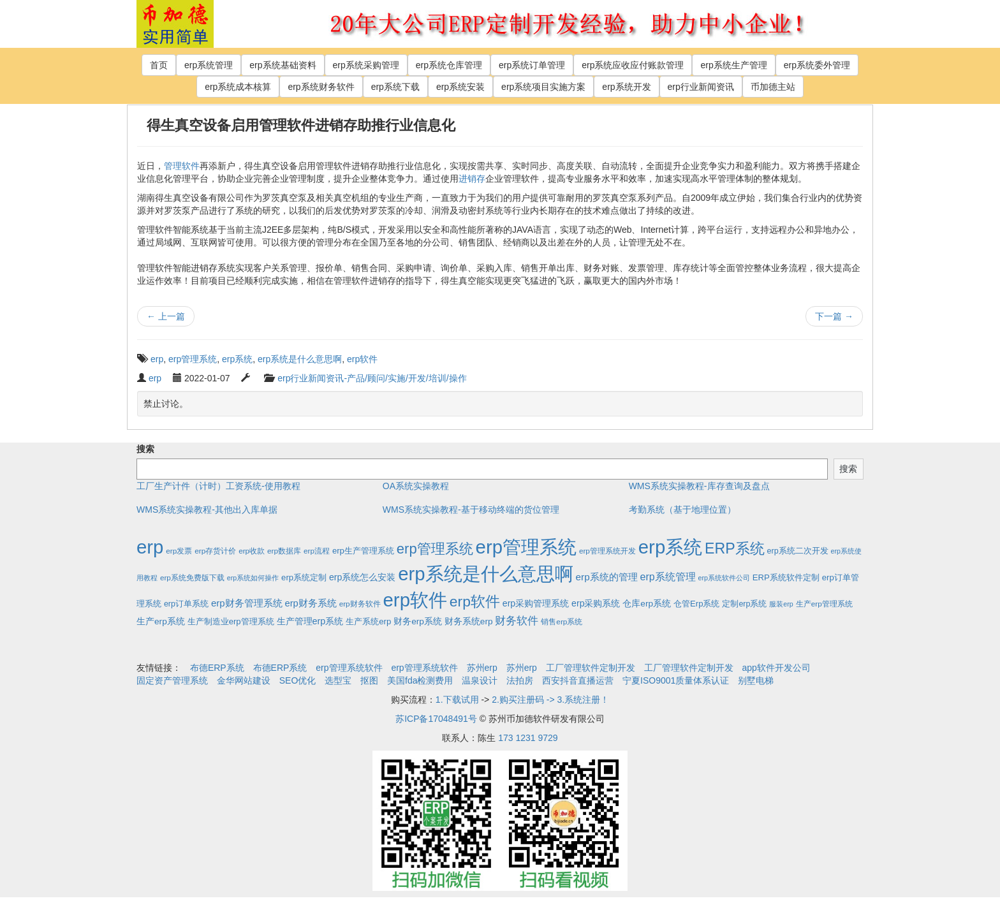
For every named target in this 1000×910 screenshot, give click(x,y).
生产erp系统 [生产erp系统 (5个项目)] (160, 621)
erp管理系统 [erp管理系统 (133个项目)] (435, 549)
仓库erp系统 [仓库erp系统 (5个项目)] (646, 603)
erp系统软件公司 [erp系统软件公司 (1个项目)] (724, 578)
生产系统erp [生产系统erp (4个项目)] (368, 621)
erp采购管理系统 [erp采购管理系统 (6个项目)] (536, 603)
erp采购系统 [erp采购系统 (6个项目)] (595, 603)
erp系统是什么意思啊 (300, 359)
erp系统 (237, 359)
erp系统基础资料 (282, 65)
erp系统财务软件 (321, 87)
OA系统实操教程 (416, 486)
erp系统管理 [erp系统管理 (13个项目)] (668, 576)
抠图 (369, 680)
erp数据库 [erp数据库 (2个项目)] (284, 551)
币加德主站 (773, 87)
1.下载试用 (457, 699)
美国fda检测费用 (420, 680)
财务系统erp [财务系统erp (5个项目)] (469, 621)
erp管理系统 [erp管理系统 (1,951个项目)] (526, 546)
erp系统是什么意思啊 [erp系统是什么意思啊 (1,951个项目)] (485, 573)
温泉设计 (479, 680)
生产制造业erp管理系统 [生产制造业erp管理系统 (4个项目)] (231, 621)
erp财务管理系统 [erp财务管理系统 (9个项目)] (247, 603)
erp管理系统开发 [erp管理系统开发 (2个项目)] (607, 551)
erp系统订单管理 (532, 65)
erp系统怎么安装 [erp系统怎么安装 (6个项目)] (362, 577)
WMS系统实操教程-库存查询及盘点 (699, 486)
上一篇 (166, 316)
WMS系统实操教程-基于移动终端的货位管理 (471, 509)
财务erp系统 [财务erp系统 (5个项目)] (417, 621)
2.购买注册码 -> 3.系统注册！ (550, 699)
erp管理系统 (192, 359)
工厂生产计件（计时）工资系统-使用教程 (218, 486)
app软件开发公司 (776, 668)
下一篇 (834, 316)
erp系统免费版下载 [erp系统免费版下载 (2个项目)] (192, 577)
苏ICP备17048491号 (436, 719)
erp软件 (362, 359)
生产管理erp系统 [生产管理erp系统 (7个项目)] (310, 621)
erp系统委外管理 (817, 65)
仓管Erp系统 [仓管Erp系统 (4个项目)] (696, 603)
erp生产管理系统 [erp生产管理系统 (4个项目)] (363, 550)
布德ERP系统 (217, 668)
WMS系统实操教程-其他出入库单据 (206, 509)
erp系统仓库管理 (449, 65)
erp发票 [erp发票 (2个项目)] (179, 551)
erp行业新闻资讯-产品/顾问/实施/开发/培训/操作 (371, 378)
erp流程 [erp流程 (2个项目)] (317, 551)
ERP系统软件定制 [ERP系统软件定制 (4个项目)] (786, 577)
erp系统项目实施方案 (543, 87)
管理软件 (182, 166)
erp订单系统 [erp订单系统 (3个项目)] (186, 603)
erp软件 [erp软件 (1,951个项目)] (415, 599)
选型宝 (338, 680)
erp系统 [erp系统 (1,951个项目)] (670, 546)
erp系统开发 (626, 87)
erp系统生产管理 (733, 65)
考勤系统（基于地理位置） (682, 509)
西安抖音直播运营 (578, 680)
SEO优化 (297, 680)
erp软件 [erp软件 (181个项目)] (475, 601)
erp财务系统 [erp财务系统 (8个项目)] (310, 603)
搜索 (145, 449)
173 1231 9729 (527, 738)
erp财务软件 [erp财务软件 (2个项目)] (360, 603)
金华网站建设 (243, 680)
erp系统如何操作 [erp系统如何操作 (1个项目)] (253, 578)
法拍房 (519, 680)
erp (157, 359)
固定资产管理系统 (172, 680)
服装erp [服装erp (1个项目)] (781, 604)
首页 (159, 65)
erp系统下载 (395, 87)
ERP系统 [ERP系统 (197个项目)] (735, 548)
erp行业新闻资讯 (701, 87)
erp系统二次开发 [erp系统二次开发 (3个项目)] (797, 551)
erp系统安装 (460, 87)
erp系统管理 (208, 65)
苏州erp (482, 668)
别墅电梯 (756, 680)
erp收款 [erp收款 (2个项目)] (252, 551)
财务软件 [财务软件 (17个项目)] (516, 621)
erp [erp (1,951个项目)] (149, 546)
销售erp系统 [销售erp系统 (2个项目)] (561, 621)
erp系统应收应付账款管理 (633, 65)
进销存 (472, 178)
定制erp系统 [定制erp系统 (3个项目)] (744, 603)
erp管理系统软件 (349, 668)
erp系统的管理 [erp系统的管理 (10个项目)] (607, 576)
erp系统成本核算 (238, 87)
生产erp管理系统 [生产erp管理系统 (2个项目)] (824, 603)
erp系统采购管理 (366, 65)
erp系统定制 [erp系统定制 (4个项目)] (304, 577)
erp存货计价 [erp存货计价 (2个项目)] (215, 551)
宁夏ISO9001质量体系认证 (675, 680)
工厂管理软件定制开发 (590, 668)
